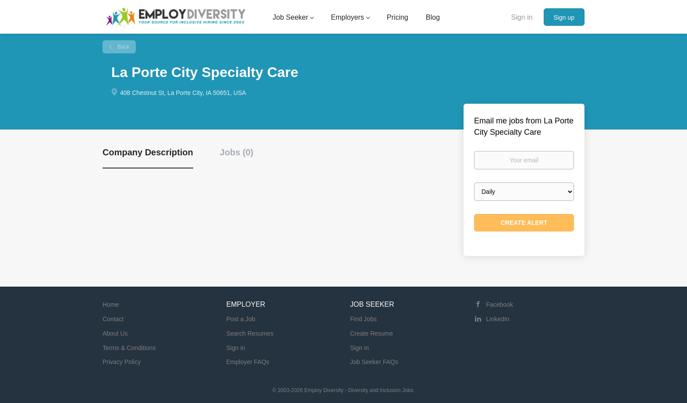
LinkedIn (498, 318)
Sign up (564, 17)
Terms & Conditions (129, 347)
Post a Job (241, 318)
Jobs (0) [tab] (237, 152)
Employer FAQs (248, 361)
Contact (113, 318)
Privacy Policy (122, 361)
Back (122, 47)
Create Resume (371, 333)
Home (111, 304)
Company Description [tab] (148, 152)
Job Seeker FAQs (374, 361)
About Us (115, 333)
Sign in (522, 17)
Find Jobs (363, 318)
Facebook (499, 304)
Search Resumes (250, 333)
